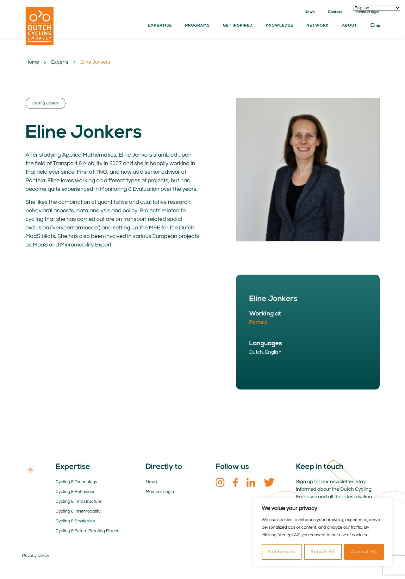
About (349, 26)
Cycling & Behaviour (75, 491)
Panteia (258, 322)
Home (32, 62)
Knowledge (279, 26)
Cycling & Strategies (75, 521)
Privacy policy (35, 555)
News (310, 12)
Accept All (364, 552)
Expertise (160, 26)
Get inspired (237, 26)
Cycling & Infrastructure (79, 501)
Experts (59, 62)
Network (318, 26)
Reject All (322, 552)
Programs (197, 26)
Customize (281, 552)
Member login (367, 12)
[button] (375, 25)
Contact (335, 12)
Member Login (160, 491)
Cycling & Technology (76, 482)
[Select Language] (376, 8)
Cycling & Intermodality (78, 511)
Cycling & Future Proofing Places (87, 531)
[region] (322, 532)
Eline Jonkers (95, 62)
